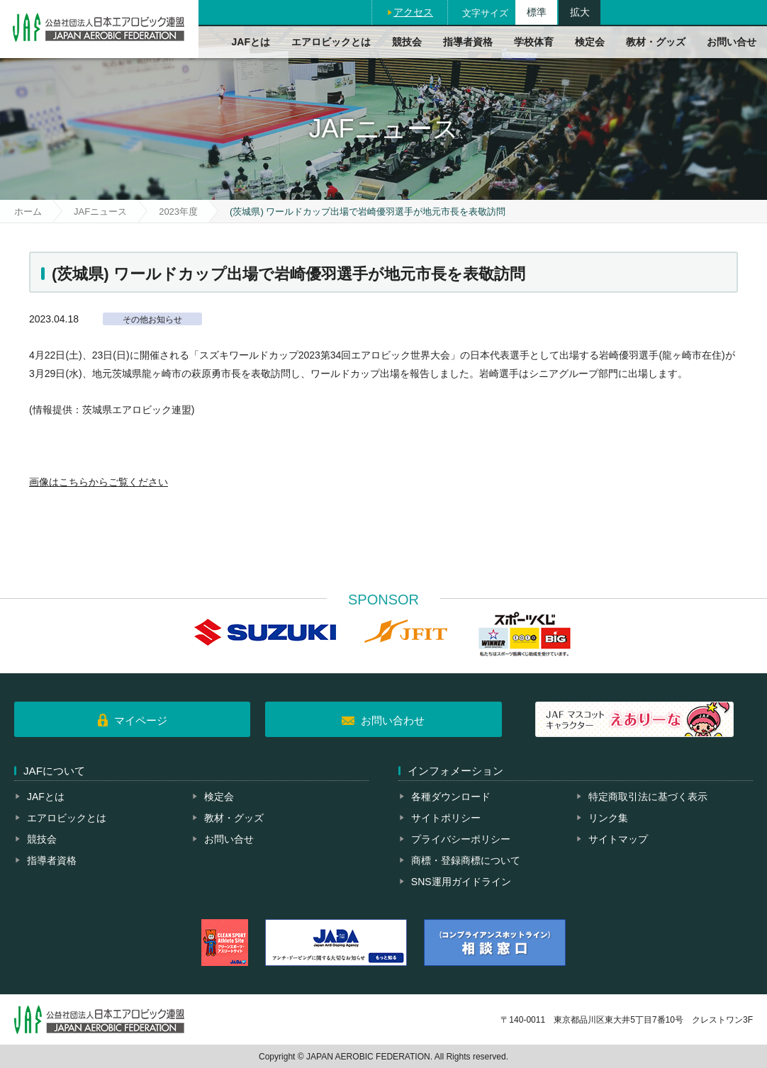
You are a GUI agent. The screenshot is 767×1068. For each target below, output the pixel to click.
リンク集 (608, 818)
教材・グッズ (655, 41)
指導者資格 (468, 41)
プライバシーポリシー (460, 839)
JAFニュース (100, 211)
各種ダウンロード (451, 796)
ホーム (28, 211)
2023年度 (178, 211)
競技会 (407, 41)
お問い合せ (731, 41)
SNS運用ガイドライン (461, 881)
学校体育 (534, 41)
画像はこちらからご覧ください (98, 482)
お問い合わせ (393, 720)
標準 (537, 12)
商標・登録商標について (465, 860)
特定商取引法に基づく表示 (647, 796)
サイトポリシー (446, 818)
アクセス (413, 12)
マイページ (140, 720)
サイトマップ (618, 839)
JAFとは (251, 41)
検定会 (590, 41)
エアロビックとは (331, 41)
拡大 (580, 12)
